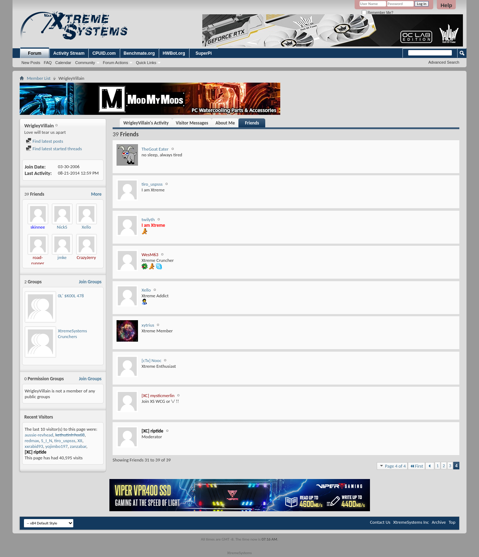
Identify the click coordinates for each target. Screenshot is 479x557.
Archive (439, 522)
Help (446, 5)
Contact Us (380, 522)
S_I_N (46, 440)
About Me (225, 123)
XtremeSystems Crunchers (72, 333)
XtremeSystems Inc (411, 522)
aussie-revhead (39, 435)
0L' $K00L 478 (71, 295)
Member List (38, 78)
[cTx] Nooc (151, 360)
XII (80, 440)
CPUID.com (103, 53)
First (416, 466)
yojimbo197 (56, 446)
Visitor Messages (192, 123)
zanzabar (78, 446)
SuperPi (204, 53)
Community (85, 62)
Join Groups (90, 281)
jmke (62, 257)
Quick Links (146, 62)
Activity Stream (68, 53)
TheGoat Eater (155, 149)
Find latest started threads (54, 148)
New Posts (30, 62)
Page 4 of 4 (392, 465)
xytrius (148, 325)
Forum (34, 53)
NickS (62, 227)
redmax (32, 440)
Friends (252, 123)
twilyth (148, 219)
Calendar (63, 62)
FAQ (48, 62)
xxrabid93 (34, 446)
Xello (86, 227)
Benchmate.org (139, 53)
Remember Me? (377, 13)
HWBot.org (174, 53)
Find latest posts (44, 141)
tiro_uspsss (64, 440)
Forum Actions (115, 62)
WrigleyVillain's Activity (146, 123)
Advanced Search (443, 62)
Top (452, 522)
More (96, 194)
